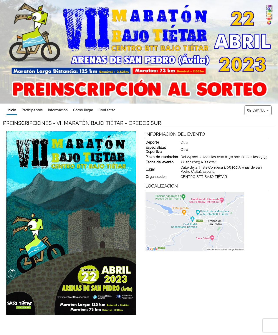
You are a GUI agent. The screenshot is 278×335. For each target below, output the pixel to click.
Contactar (106, 110)
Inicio (12, 110)
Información (58, 110)
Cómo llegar (83, 110)
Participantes (32, 110)
